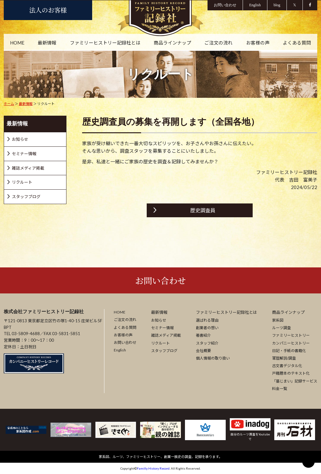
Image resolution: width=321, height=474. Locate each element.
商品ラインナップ (172, 43)
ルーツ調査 (281, 328)
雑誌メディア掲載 (166, 335)
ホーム (9, 104)
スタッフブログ (164, 350)
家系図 (277, 320)
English (120, 350)
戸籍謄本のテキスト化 (291, 373)
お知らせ (158, 320)
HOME (17, 43)
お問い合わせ (160, 280)
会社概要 (203, 350)
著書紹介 (203, 335)
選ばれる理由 (207, 320)
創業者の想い (207, 328)
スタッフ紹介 (207, 343)
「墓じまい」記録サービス (294, 381)
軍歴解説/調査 (284, 358)
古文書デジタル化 (287, 365)
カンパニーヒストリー (291, 343)
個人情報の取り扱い (213, 358)
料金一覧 (279, 388)
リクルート (160, 343)
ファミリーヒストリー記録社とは (105, 43)
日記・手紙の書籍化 (289, 350)
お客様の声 (257, 43)
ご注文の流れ (218, 43)
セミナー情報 (162, 328)
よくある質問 (296, 43)
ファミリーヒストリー (291, 335)
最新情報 (47, 43)
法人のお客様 (48, 9)
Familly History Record (153, 468)
